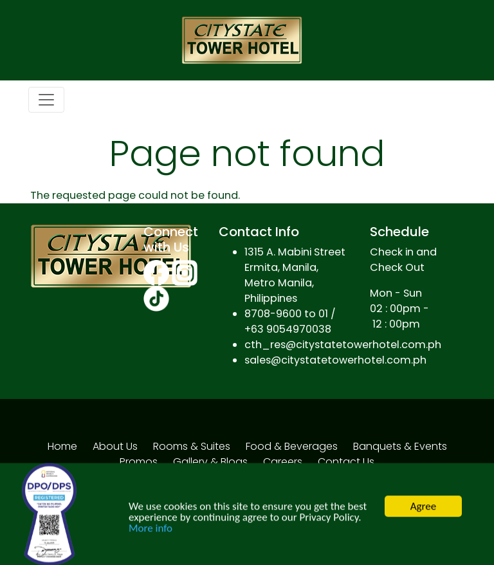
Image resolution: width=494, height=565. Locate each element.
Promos (139, 461)
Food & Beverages (292, 446)
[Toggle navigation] (46, 100)
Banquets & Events (400, 446)
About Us (115, 446)
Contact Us (346, 461)
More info (150, 532)
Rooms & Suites (191, 446)
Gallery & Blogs (210, 461)
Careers (282, 461)
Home (62, 446)
